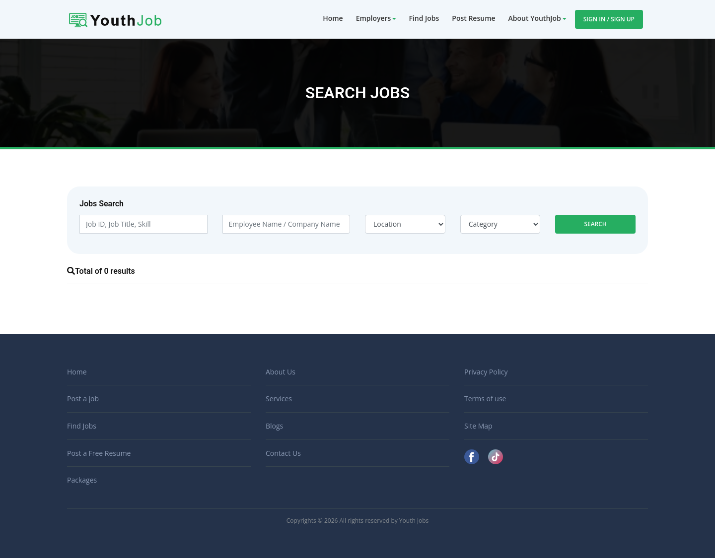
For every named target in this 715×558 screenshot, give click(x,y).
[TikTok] (495, 456)
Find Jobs (424, 18)
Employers (373, 18)
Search (595, 224)
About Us (280, 371)
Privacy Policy (485, 371)
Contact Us (283, 453)
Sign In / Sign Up (609, 19)
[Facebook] (472, 456)
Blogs (274, 426)
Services (279, 398)
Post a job (83, 398)
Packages (82, 480)
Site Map (478, 426)
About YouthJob (534, 18)
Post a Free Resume (99, 453)
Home (333, 18)
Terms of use (485, 398)
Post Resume (473, 18)
